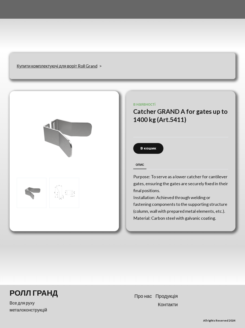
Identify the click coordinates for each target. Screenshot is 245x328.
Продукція (167, 296)
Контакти (168, 304)
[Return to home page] (33, 26)
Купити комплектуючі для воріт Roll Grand (57, 66)
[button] (148, 148)
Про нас (143, 296)
